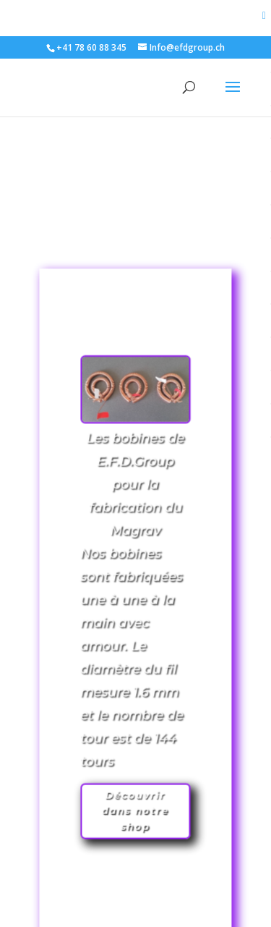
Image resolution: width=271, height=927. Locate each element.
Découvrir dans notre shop (136, 775)
